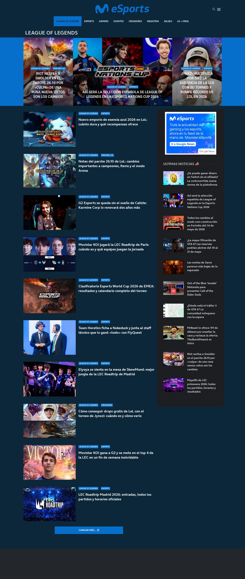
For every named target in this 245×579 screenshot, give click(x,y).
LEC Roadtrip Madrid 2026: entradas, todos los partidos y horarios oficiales (114, 497)
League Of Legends (67, 21)
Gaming (103, 21)
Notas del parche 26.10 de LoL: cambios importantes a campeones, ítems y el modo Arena (111, 166)
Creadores (135, 21)
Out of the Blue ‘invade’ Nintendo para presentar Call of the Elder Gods (202, 288)
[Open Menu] (219, 9)
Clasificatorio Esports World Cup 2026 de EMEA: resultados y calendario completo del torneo (116, 288)
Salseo (168, 21)
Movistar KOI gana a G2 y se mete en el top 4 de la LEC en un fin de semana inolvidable (115, 455)
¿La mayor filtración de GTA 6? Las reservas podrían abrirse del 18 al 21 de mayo (202, 245)
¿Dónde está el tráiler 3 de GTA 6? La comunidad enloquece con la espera (202, 311)
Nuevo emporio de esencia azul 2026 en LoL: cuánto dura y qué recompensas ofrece (112, 122)
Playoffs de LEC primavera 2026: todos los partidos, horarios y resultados (201, 385)
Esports (89, 21)
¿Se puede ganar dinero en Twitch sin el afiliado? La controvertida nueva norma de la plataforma (202, 178)
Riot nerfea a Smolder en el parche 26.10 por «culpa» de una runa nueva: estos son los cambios (48, 85)
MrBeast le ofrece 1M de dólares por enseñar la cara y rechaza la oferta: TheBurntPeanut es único (202, 335)
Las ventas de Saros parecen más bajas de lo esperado (202, 266)
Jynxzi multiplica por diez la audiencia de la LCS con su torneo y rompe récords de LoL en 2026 (197, 85)
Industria (153, 21)
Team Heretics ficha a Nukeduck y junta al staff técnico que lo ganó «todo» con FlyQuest (114, 330)
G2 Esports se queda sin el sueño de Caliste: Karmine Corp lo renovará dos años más (112, 205)
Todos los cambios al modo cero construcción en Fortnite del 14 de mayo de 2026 (202, 223)
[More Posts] (89, 530)
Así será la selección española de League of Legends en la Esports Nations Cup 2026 (122, 94)
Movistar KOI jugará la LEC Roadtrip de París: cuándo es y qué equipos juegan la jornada (113, 247)
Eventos (119, 21)
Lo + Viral (183, 21)
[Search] (213, 9)
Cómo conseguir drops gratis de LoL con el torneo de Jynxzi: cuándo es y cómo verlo (111, 413)
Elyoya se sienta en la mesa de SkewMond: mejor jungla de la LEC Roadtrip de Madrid (116, 371)
